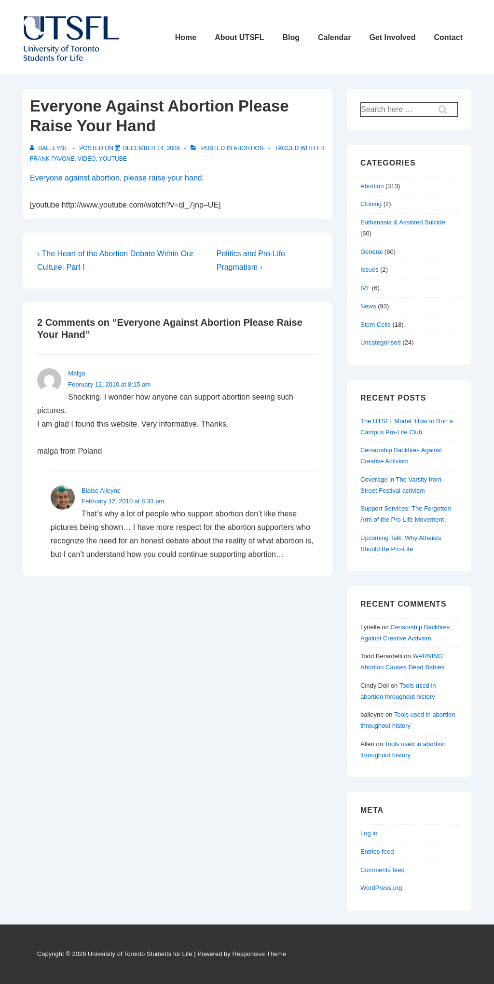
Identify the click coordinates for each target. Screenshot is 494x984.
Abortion (248, 148)
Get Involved (392, 37)
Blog (291, 37)
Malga (76, 373)
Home (185, 37)
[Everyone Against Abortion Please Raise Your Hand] (151, 148)
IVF (365, 287)
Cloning (371, 204)
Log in (368, 833)
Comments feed (382, 869)
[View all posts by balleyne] (50, 148)
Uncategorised (380, 342)
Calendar (334, 37)
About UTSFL (239, 37)
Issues (369, 269)
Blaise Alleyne (101, 490)
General (371, 251)
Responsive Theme (259, 953)
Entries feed (377, 851)
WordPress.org (381, 887)
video (87, 158)
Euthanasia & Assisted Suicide (402, 222)
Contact (448, 37)
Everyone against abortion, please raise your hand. (117, 178)
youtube (113, 158)
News (368, 306)
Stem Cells (375, 324)
